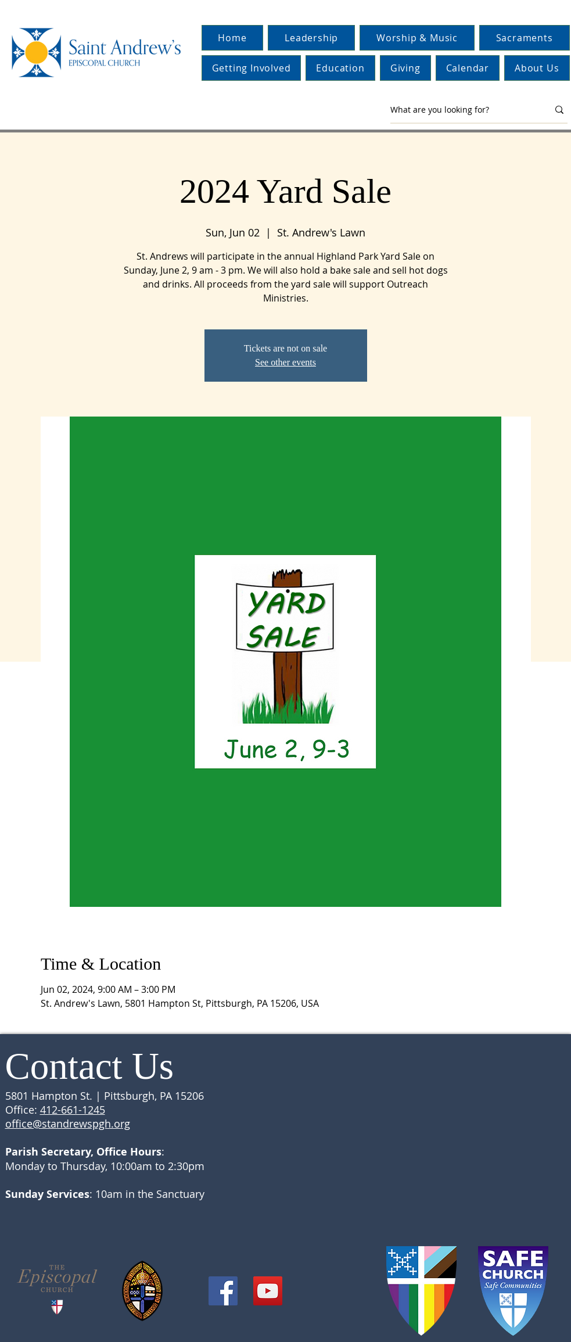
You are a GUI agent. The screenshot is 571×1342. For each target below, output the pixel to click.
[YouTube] (267, 1290)
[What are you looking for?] (460, 110)
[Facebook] (223, 1290)
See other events (285, 362)
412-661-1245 (72, 1110)
